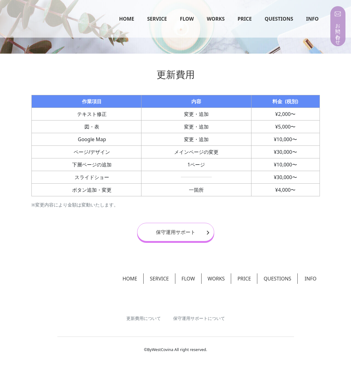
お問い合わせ (338, 31)
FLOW (186, 18)
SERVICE (157, 18)
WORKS (215, 18)
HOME (127, 18)
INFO (312, 18)
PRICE (244, 18)
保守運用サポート (182, 232)
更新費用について (143, 313)
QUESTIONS (279, 18)
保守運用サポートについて (199, 313)
